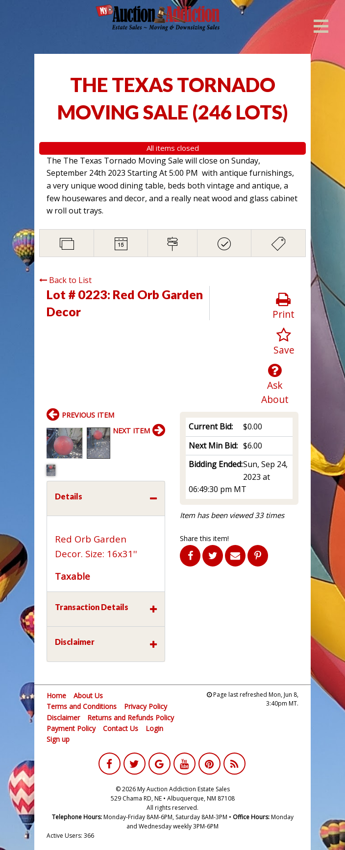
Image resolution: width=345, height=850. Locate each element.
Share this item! (204, 538)
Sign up (58, 739)
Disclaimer (63, 717)
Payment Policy (71, 728)
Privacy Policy (145, 706)
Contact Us (120, 728)
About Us (88, 695)
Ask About (275, 384)
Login (154, 728)
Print (283, 306)
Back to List (65, 280)
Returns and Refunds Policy (130, 717)
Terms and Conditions (82, 706)
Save (284, 342)
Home (56, 695)
